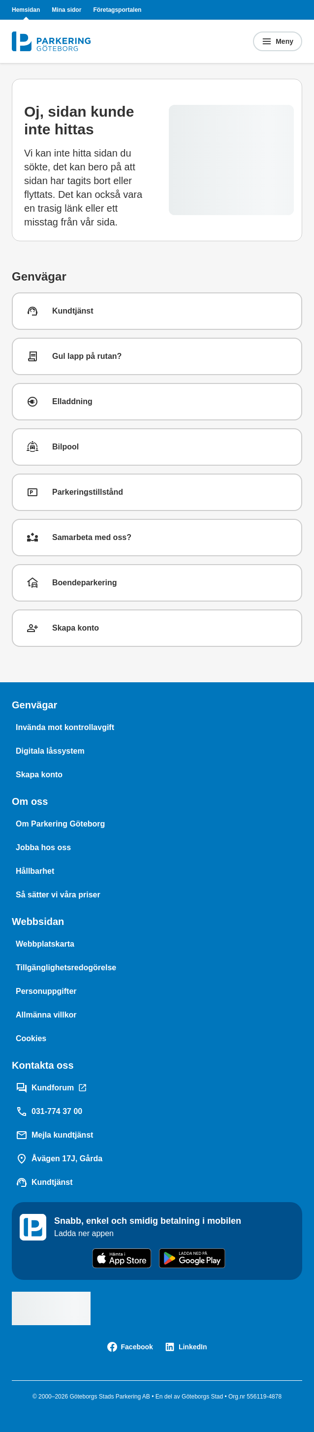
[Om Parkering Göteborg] (60, 824)
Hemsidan (26, 9)
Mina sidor (66, 9)
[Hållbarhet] (35, 871)
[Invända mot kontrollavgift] (65, 727)
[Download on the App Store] (122, 1258)
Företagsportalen (117, 9)
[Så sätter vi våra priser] (58, 895)
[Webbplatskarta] (45, 944)
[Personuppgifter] (46, 991)
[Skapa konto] (39, 775)
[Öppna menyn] (277, 41)
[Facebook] (130, 1347)
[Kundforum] (51, 1088)
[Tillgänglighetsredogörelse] (66, 968)
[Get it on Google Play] (192, 1258)
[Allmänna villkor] (46, 1015)
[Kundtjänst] (44, 1182)
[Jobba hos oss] (43, 848)
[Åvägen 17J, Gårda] (59, 1159)
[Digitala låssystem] (50, 751)
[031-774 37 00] (49, 1111)
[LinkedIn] (186, 1347)
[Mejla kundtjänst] (54, 1135)
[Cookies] (31, 1039)
